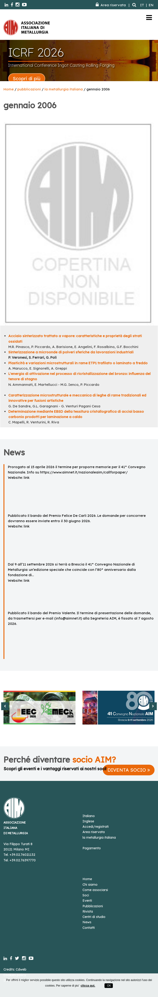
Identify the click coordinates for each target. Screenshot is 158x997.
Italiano (88, 816)
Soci (85, 895)
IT (142, 5)
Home (8, 89)
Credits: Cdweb (14, 969)
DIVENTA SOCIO (128, 770)
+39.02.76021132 (22, 855)
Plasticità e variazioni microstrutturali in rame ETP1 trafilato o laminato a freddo (78, 363)
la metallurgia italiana (63, 89)
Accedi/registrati (95, 826)
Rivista (87, 911)
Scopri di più (27, 78)
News (86, 922)
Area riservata (111, 5)
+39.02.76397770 (22, 860)
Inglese (88, 821)
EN (151, 5)
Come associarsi (95, 890)
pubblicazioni (29, 89)
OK (108, 985)
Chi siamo (90, 884)
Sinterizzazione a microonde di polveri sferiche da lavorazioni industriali (70, 352)
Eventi (87, 900)
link (26, 477)
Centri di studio (93, 917)
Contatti (88, 928)
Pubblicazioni (92, 906)
